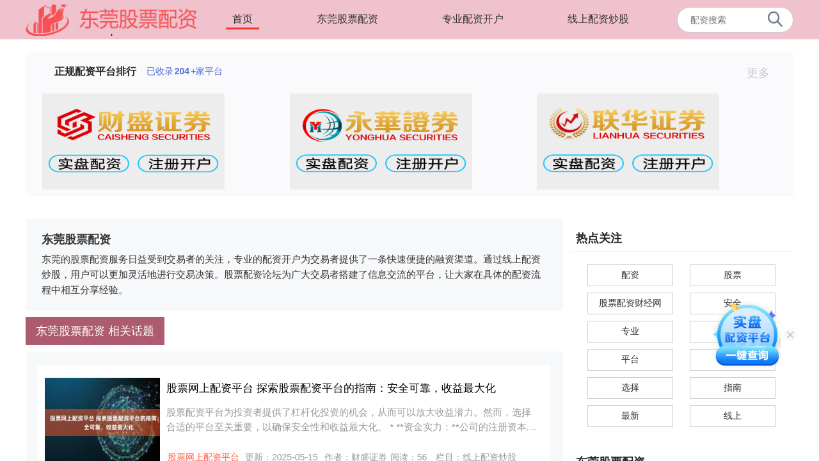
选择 (630, 387)
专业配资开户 (473, 18)
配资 (630, 275)
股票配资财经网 (630, 303)
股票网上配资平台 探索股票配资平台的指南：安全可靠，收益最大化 (331, 388)
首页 (242, 18)
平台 (630, 359)
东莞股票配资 (347, 18)
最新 (630, 415)
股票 (733, 275)
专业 (630, 331)
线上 (733, 415)
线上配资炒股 (598, 18)
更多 (764, 73)
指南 (733, 387)
